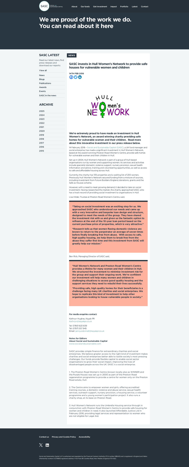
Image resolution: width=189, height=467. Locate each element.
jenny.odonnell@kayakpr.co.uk (89, 331)
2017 (41, 143)
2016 (41, 147)
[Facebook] (71, 77)
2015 (41, 151)
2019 (41, 135)
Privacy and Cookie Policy (64, 437)
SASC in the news (47, 95)
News (41, 75)
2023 (41, 119)
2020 (41, 131)
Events (42, 91)
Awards (42, 87)
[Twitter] (75, 77)
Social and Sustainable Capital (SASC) (105, 147)
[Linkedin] (80, 77)
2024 (41, 115)
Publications (45, 83)
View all (43, 70)
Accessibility (84, 437)
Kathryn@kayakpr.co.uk (80, 321)
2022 (41, 123)
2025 (41, 111)
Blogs (42, 79)
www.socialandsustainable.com (85, 343)
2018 (41, 139)
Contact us (44, 437)
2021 (41, 127)
